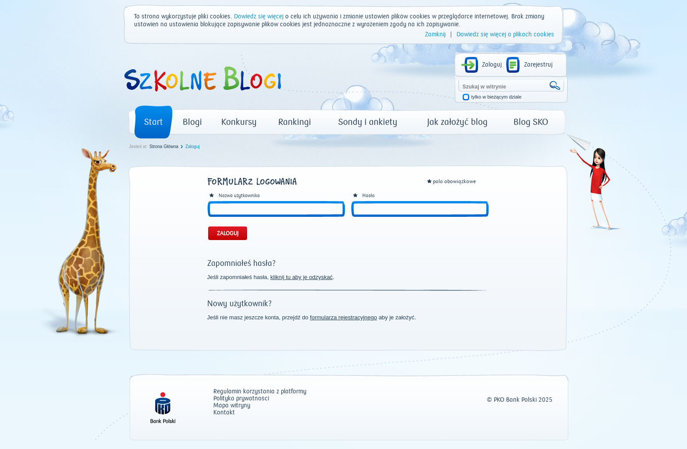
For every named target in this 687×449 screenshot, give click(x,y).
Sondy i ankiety (367, 122)
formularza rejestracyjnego (343, 317)
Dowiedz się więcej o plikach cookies (505, 34)
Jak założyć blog (457, 122)
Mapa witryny (231, 406)
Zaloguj (492, 64)
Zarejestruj (538, 64)
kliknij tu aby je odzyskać (301, 277)
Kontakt (224, 413)
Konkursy (239, 122)
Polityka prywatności (241, 399)
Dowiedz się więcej (258, 16)
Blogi (192, 122)
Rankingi (294, 122)
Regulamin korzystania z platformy (259, 392)
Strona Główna (163, 146)
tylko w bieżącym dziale (496, 97)
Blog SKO (530, 122)
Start (153, 122)
